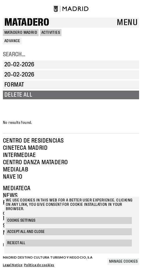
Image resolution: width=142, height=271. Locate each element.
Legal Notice (13, 264)
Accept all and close (26, 232)
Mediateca (17, 188)
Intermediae (19, 155)
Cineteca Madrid (25, 148)
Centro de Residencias (33, 141)
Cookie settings (21, 220)
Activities (50, 33)
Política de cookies (39, 264)
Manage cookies (123, 261)
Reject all (16, 243)
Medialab (15, 170)
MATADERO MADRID (20, 33)
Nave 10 (13, 177)
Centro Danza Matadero (35, 162)
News (10, 196)
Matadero (26, 23)
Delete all (18, 95)
